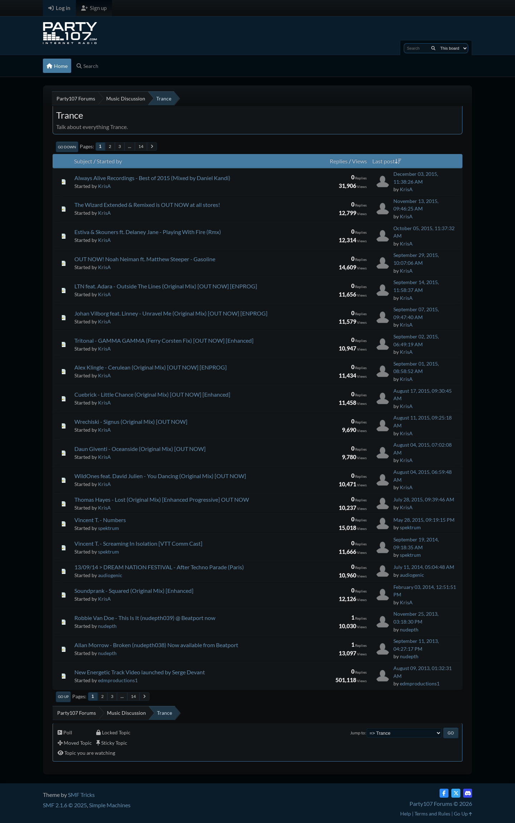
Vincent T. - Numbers (100, 519)
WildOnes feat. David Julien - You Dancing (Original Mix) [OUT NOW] (160, 475)
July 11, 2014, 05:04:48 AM (423, 567)
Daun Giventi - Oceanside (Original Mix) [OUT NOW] (140, 448)
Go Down (67, 147)
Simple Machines (110, 805)
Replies (339, 161)
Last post (386, 161)
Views (359, 161)
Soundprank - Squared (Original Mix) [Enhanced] (133, 590)
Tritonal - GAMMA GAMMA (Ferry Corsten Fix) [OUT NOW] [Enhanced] (164, 340)
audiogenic (110, 575)
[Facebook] (444, 793)
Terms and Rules (432, 813)
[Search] (433, 48)
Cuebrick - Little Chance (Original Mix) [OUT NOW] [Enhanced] (152, 394)
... (129, 146)
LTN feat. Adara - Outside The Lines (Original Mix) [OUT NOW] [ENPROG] (165, 286)
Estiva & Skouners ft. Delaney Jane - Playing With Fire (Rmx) (147, 231)
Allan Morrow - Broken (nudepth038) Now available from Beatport (156, 644)
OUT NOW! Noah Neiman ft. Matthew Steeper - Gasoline (144, 259)
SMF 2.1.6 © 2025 (65, 805)
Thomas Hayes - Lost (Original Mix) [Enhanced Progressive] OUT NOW (161, 499)
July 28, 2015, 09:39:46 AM (423, 499)
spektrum (108, 528)
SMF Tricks (81, 794)
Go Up (63, 696)
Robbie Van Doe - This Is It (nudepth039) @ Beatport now (144, 617)
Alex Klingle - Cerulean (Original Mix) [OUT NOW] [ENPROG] (150, 367)
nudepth (107, 626)
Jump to (357, 732)
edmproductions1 (118, 680)
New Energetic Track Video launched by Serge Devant (139, 672)
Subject (83, 161)
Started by (109, 161)
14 (140, 146)
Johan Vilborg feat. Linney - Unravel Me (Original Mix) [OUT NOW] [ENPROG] (171, 313)
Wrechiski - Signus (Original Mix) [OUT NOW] (130, 421)
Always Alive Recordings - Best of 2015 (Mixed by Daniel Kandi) (152, 177)
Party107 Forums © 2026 (440, 803)
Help (405, 813)
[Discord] (467, 793)
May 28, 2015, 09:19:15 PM (424, 520)
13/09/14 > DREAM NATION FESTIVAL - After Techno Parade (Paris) (159, 567)
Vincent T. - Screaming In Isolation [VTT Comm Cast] (138, 543)
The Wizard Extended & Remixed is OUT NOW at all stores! (147, 204)
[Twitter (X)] (455, 793)
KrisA (104, 186)
